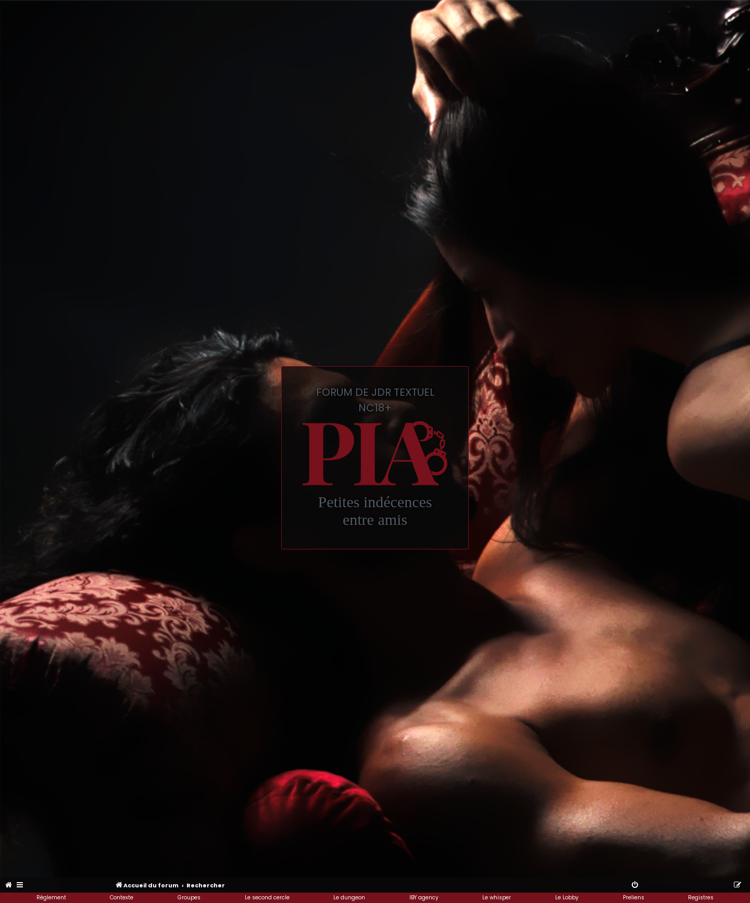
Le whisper (496, 897)
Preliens (633, 897)
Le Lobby (567, 897)
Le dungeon (349, 897)
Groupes (189, 897)
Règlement (51, 897)
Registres (701, 897)
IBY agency (424, 897)
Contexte (121, 897)
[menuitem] (9, 885)
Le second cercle (267, 897)
